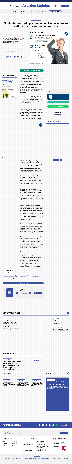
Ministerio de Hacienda (57, 1)
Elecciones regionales (9, 278)
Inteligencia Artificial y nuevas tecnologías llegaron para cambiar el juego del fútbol (8, 82)
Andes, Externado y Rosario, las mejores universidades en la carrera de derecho (61, 331)
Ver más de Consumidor (63, 313)
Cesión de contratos (23, 1)
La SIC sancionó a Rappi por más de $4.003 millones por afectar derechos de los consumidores (12, 405)
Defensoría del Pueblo (46, 1)
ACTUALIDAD (13, 11)
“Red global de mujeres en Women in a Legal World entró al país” (60, 322)
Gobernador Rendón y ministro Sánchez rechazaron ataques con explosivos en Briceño (23, 423)
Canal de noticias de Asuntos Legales (32, 70)
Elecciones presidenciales (34, 1)
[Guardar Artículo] (8, 57)
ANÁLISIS (44, 11)
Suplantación (23, 276)
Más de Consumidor (11, 313)
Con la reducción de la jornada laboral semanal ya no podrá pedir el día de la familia (11, 324)
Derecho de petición (12, 1)
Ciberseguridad (35, 276)
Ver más (57, 160)
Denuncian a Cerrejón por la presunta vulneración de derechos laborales (9, 423)
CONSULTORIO (22, 11)
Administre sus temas (23, 283)
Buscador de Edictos (55, 11)
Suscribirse (65, 5)
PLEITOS (38, 11)
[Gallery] (23, 292)
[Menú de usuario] (55, 5)
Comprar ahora (58, 102)
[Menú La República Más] (4, 6)
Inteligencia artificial (9, 276)
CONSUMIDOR (30, 11)
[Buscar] (10, 6)
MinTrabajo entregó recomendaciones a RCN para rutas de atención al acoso (37, 423)
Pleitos (49, 412)
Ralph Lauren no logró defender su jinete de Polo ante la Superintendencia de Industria (56, 423)
